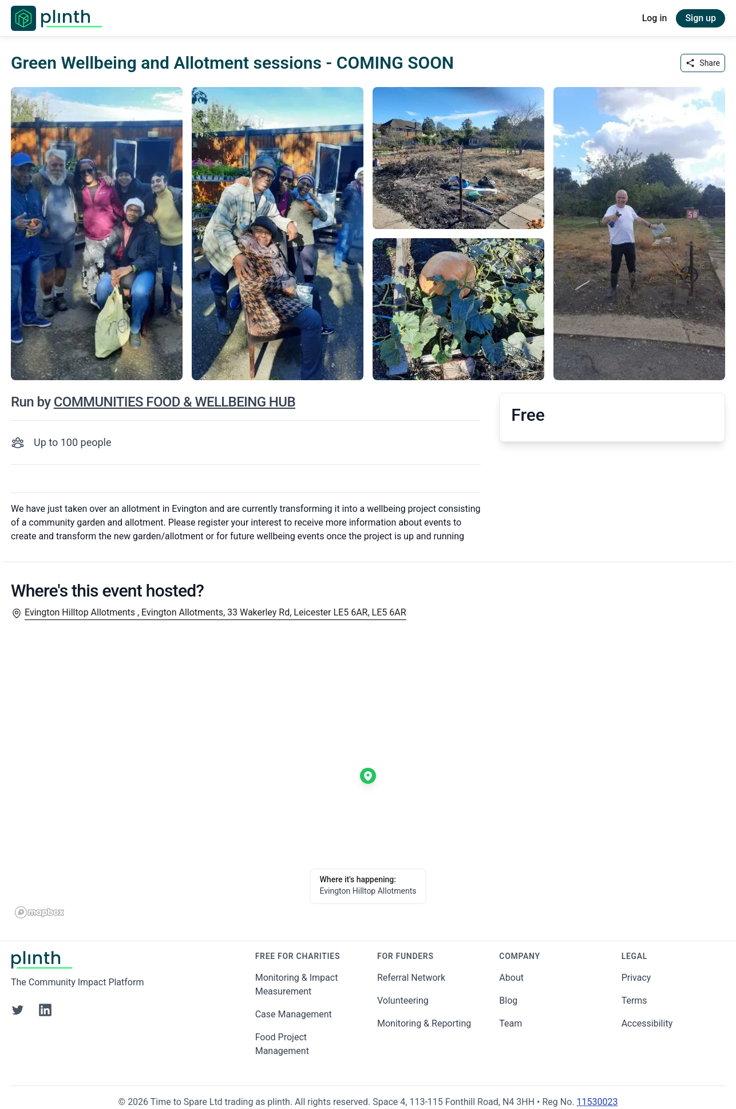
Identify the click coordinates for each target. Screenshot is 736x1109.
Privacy (636, 977)
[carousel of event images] (368, 226)
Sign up (700, 18)
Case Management (293, 1014)
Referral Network (411, 977)
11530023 (597, 1101)
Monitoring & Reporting (424, 1023)
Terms (634, 1000)
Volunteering (403, 1000)
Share (703, 63)
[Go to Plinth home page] (56, 18)
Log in (654, 18)
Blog (508, 1000)
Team (510, 1023)
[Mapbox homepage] (39, 912)
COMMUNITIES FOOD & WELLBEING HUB (174, 402)
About (511, 977)
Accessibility (647, 1023)
